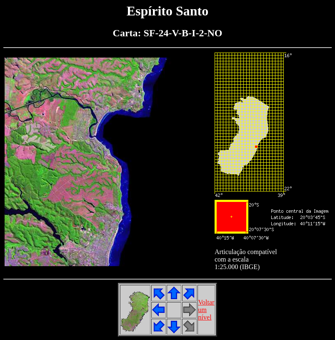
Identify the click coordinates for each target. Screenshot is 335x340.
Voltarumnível (206, 310)
